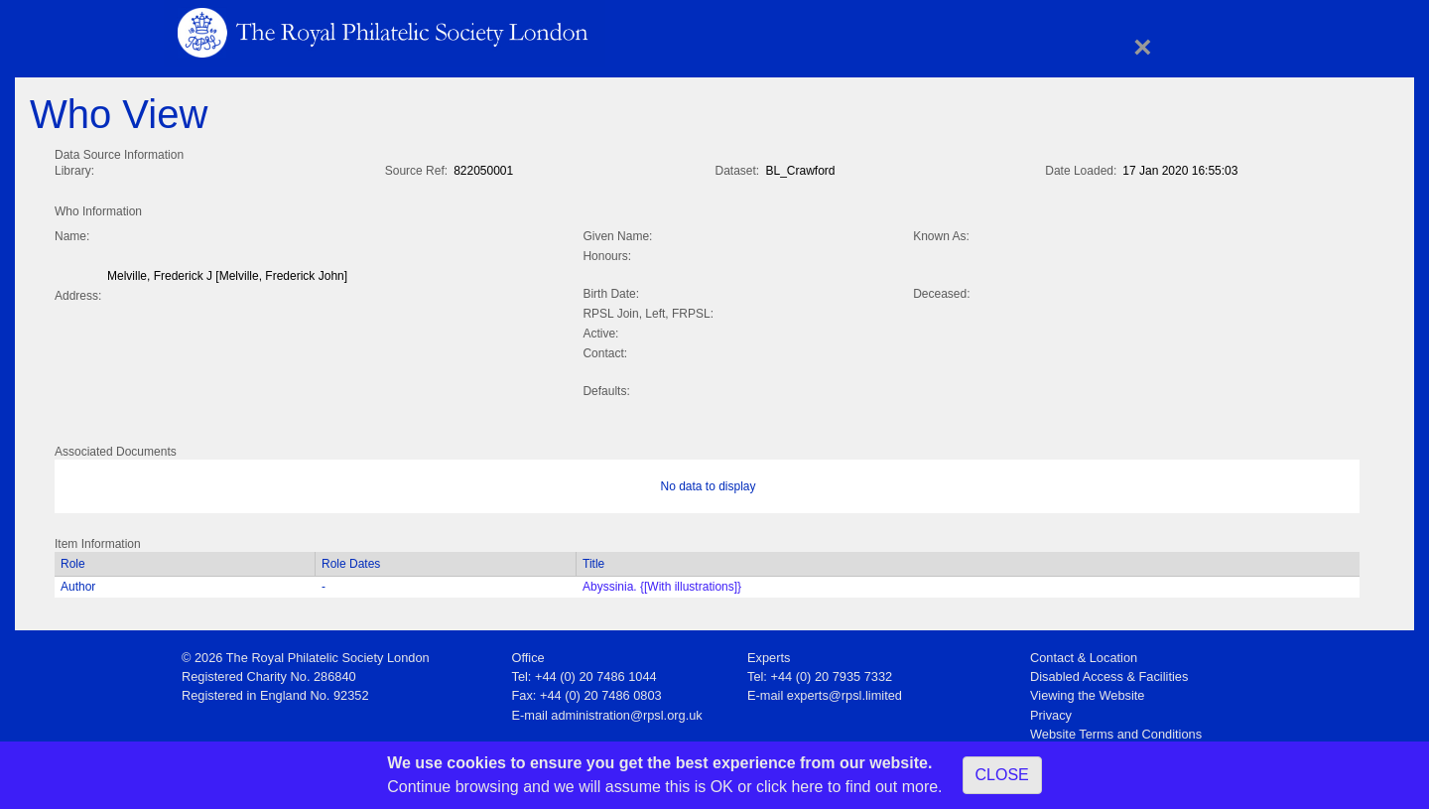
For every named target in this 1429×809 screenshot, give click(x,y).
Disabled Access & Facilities (1109, 672)
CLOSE (1002, 774)
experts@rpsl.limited (844, 691)
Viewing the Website (1087, 691)
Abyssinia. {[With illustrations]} (662, 583)
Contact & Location (1083, 653)
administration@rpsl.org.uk (626, 711)
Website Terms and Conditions (1116, 730)
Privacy (1051, 711)
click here (790, 786)
